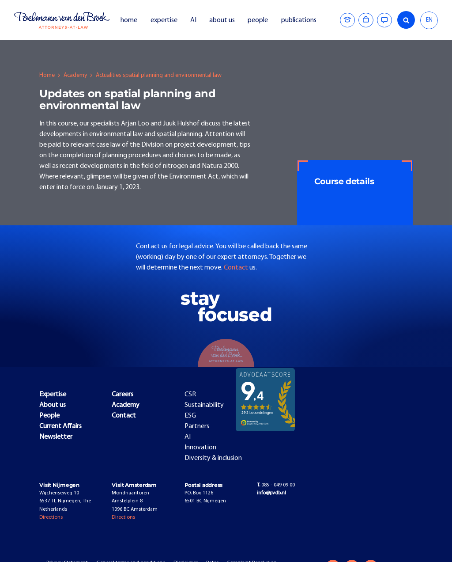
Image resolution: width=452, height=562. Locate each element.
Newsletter (55, 436)
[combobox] (429, 20)
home (129, 20)
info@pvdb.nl (271, 493)
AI (193, 20)
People (49, 415)
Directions (51, 517)
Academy (75, 75)
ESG (190, 415)
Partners (197, 426)
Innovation (200, 447)
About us (52, 405)
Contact (236, 267)
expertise (164, 20)
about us (222, 20)
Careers (122, 394)
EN (429, 20)
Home (47, 75)
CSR (190, 394)
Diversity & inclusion (213, 458)
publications (299, 20)
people (258, 20)
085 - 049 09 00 (276, 485)
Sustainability (204, 405)
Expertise (52, 394)
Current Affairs (60, 426)
